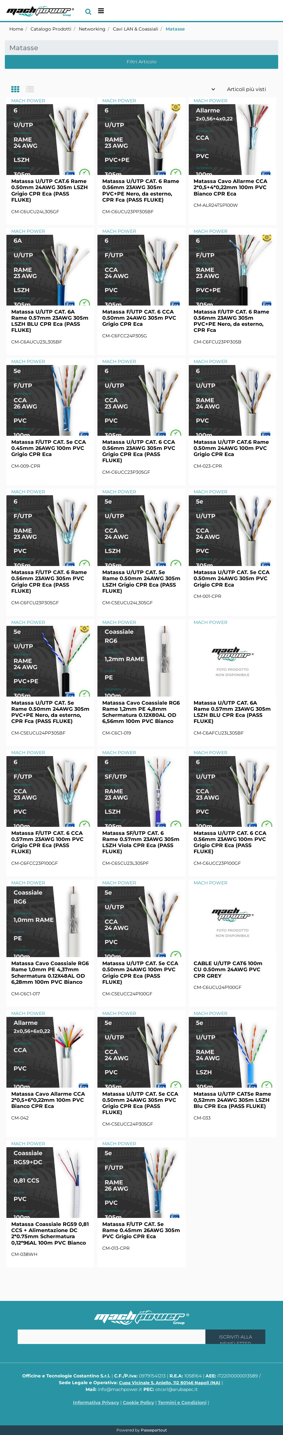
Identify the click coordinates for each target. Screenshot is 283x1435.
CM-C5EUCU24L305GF (127, 603)
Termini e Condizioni (182, 1402)
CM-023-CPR (208, 466)
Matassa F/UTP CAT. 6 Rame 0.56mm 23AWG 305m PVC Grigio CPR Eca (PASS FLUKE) (49, 581)
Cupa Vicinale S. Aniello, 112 (169, 1382)
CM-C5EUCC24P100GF (127, 994)
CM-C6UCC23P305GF (126, 472)
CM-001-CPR (207, 596)
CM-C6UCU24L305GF (35, 212)
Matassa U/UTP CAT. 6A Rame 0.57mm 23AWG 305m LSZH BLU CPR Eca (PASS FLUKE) (49, 321)
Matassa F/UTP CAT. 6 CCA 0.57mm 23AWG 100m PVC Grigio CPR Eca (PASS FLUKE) (47, 842)
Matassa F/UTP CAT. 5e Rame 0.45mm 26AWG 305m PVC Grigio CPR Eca (141, 1230)
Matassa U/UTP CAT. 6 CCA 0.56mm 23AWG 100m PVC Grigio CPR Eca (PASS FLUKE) (230, 842)
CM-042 (20, 1118)
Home (16, 29)
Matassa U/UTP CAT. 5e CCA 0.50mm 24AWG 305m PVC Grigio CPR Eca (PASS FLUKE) (140, 1103)
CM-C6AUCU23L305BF (36, 342)
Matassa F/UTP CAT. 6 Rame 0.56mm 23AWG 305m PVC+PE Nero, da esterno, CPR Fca (231, 321)
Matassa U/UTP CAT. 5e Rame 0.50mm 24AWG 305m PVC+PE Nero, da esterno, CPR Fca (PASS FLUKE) (50, 712)
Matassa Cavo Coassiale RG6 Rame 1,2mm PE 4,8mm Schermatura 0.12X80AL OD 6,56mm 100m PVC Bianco (141, 712)
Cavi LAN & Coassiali (135, 29)
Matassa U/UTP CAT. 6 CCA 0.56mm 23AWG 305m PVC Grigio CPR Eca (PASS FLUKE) (138, 451)
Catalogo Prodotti (51, 29)
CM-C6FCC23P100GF (34, 863)
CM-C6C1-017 (25, 994)
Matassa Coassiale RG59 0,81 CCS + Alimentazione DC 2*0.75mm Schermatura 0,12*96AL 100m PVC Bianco (50, 1233)
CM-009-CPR (25, 466)
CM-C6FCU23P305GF (35, 603)
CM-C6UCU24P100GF (218, 987)
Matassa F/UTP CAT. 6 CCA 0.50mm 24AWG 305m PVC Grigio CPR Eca (139, 318)
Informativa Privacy (96, 1402)
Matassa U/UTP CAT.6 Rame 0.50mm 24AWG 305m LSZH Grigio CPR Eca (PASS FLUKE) (49, 190)
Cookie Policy (138, 1402)
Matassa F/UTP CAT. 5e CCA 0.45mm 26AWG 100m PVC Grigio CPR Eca (48, 448)
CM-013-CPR (116, 1248)
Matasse (175, 29)
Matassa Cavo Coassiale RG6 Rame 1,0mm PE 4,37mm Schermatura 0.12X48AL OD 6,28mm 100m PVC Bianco (50, 972)
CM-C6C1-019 (116, 733)
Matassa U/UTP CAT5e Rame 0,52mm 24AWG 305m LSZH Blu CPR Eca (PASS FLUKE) (232, 1100)
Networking (92, 29)
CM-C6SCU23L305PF (125, 863)
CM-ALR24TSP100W (216, 205)
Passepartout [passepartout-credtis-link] (154, 1430)
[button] (235, 1337)
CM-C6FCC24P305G (124, 336)
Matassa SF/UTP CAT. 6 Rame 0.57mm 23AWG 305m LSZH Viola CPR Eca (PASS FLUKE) (140, 842)
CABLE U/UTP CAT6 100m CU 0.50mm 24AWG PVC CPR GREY (228, 969)
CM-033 (202, 1118)
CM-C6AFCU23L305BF (219, 733)
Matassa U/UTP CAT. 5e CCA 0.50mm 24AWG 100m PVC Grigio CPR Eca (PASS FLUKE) (140, 972)
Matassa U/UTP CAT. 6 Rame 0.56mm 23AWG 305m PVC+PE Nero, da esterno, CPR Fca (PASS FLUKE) (140, 190)
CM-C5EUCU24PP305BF (38, 733)
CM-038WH (24, 1254)
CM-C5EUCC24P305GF (127, 1124)
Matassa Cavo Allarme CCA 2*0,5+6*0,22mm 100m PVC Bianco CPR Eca (48, 1100)
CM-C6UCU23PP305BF (128, 212)
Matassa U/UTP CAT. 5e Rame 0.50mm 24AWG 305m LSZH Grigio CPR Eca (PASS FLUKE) (141, 581)
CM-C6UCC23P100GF (217, 863)
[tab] (18, 89)
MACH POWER (28, 101)
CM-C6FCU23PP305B (218, 342)
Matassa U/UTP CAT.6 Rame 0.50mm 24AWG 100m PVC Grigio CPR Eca (231, 448)
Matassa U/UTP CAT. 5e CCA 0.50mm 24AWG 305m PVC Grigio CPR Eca (231, 578)
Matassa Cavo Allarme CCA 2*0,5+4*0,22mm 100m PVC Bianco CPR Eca (230, 187)
